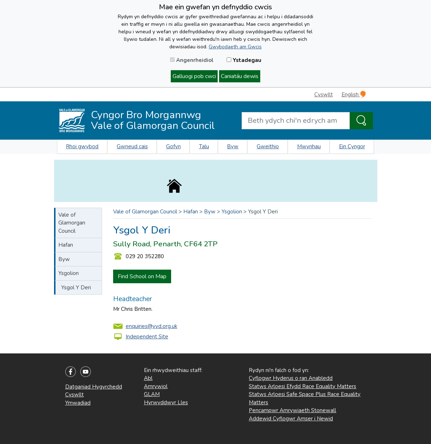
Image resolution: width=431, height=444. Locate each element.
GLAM (152, 394)
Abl (148, 378)
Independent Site (147, 336)
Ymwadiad (78, 402)
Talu (204, 146)
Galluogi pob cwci (194, 76)
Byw (232, 146)
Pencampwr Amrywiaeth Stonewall (292, 410)
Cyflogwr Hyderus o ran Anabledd (291, 378)
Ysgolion (68, 273)
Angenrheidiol (192, 60)
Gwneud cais (132, 146)
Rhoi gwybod (82, 146)
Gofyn (173, 146)
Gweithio (268, 146)
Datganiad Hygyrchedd (93, 386)
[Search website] (295, 120)
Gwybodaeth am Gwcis (235, 46)
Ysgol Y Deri (76, 287)
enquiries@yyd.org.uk (151, 326)
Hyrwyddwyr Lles (166, 402)
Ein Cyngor (352, 146)
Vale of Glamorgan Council (71, 223)
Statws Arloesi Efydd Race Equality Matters (302, 386)
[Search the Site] (361, 120)
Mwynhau (309, 146)
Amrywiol (156, 386)
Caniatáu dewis (239, 76)
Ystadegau (244, 60)
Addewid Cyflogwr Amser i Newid (291, 418)
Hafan (65, 244)
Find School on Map (142, 276)
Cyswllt (323, 94)
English (354, 94)
